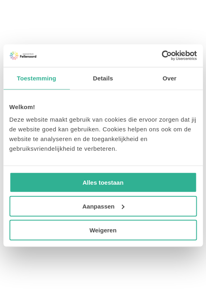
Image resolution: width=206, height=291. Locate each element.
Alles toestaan (103, 182)
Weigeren (103, 229)
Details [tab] (103, 77)
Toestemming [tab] (36, 77)
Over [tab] (169, 77)
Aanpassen (103, 205)
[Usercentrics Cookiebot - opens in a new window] (161, 56)
